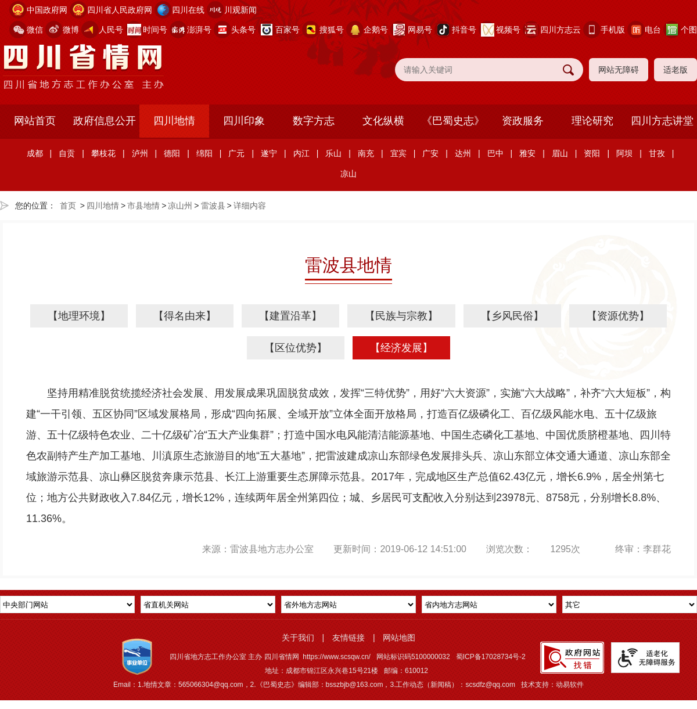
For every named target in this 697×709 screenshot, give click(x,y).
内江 (301, 153)
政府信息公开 (104, 121)
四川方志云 (560, 29)
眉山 (560, 153)
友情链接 (348, 637)
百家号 (287, 29)
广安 (430, 153)
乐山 (333, 153)
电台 (653, 29)
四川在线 (188, 10)
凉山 (348, 173)
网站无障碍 (618, 69)
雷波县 (213, 205)
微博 (71, 29)
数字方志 (314, 121)
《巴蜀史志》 (453, 121)
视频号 (508, 29)
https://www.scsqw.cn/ (337, 657)
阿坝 (624, 153)
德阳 (172, 153)
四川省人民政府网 (119, 10)
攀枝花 (103, 153)
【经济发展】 (401, 348)
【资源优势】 (618, 316)
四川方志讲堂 (662, 121)
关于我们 (298, 637)
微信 (35, 29)
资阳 (592, 153)
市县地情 (143, 205)
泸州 (140, 153)
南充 (366, 153)
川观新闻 (240, 10)
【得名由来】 (184, 316)
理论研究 (592, 121)
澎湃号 (199, 29)
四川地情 (174, 121)
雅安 (527, 153)
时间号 (155, 29)
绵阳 (204, 153)
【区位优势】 (295, 348)
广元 (236, 153)
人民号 (111, 29)
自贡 (67, 153)
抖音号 (464, 29)
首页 (68, 205)
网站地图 (399, 637)
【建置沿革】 (290, 316)
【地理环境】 (79, 316)
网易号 (420, 29)
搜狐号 (331, 29)
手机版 (613, 29)
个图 (689, 29)
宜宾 (398, 153)
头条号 (243, 29)
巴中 (495, 153)
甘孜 (657, 153)
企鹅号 (376, 29)
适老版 (675, 69)
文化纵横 (383, 121)
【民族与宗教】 (401, 316)
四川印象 (244, 121)
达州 (463, 153)
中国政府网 (47, 10)
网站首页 (35, 121)
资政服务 (523, 121)
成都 (35, 153)
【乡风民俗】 (512, 316)
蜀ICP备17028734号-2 (491, 657)
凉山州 (180, 205)
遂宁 (269, 153)
